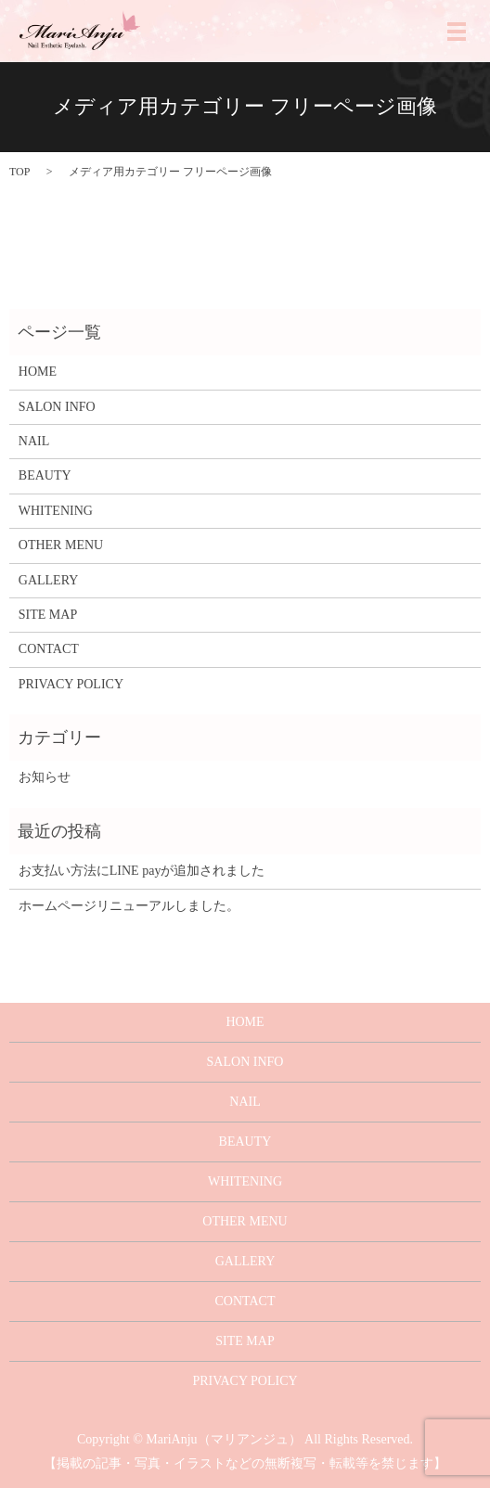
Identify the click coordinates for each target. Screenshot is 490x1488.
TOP (19, 171)
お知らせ (45, 777)
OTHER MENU (61, 545)
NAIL (34, 441)
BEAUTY (45, 475)
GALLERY (49, 580)
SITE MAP (48, 615)
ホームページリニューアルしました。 (129, 906)
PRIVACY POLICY (71, 684)
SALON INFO (57, 407)
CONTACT (49, 649)
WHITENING (56, 511)
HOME (38, 371)
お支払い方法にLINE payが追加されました (142, 871)
